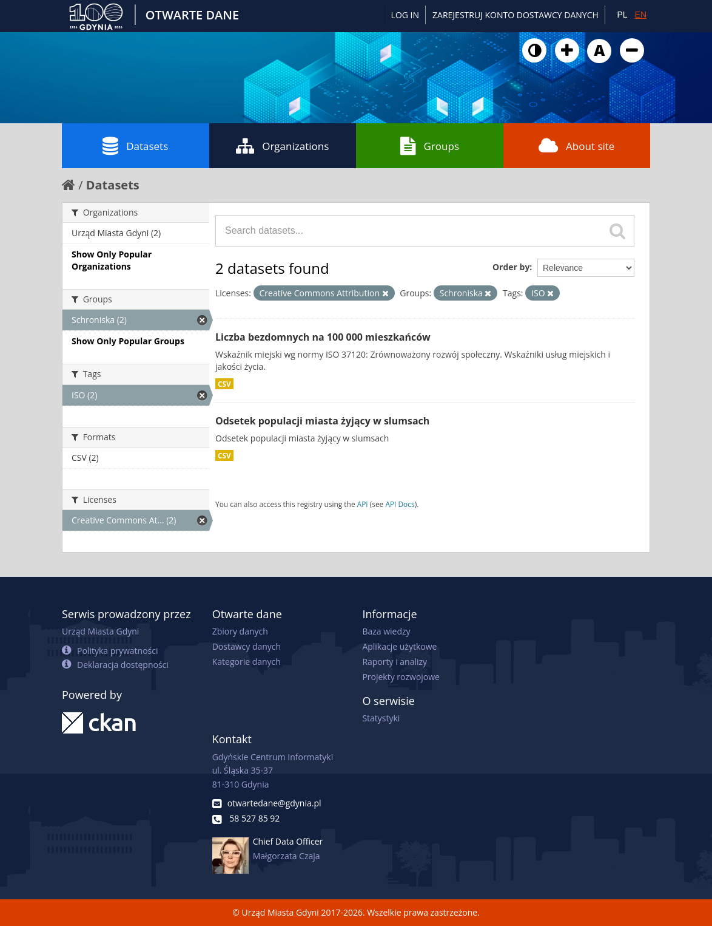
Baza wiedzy (386, 631)
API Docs (399, 504)
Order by (510, 267)
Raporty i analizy (394, 661)
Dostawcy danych (246, 646)
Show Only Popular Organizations (112, 260)
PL (622, 14)
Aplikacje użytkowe (399, 646)
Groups (429, 146)
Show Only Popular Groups (128, 341)
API (362, 504)
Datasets (135, 146)
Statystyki (381, 718)
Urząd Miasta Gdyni (100, 631)
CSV (224, 384)
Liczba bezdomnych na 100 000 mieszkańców (323, 337)
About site (576, 146)
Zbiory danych (240, 631)
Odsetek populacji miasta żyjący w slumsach (322, 420)
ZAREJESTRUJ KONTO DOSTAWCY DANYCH (515, 15)
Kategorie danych (246, 661)
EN (641, 14)
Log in (405, 15)
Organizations (282, 146)
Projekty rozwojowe (401, 677)
